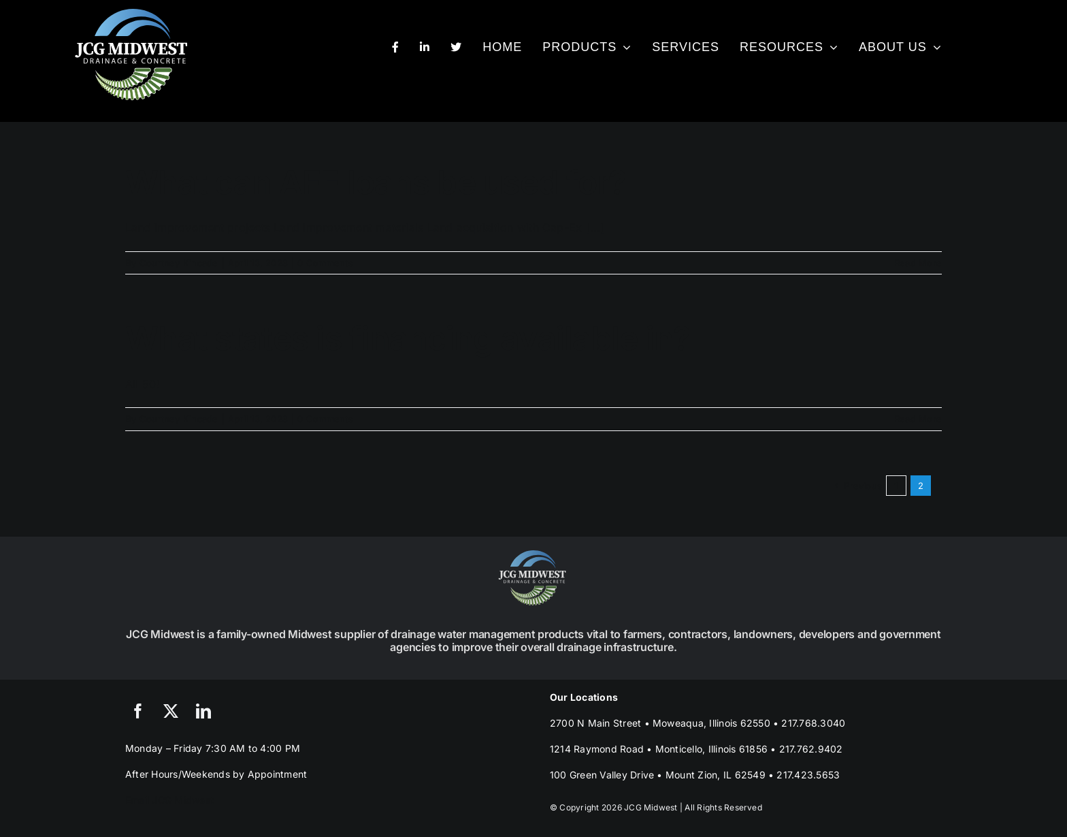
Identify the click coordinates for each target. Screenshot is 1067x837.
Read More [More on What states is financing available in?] (918, 418)
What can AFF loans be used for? (376, 182)
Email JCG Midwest (169, 800)
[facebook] (138, 711)
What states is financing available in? (408, 338)
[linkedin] (203, 711)
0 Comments (324, 262)
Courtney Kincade (178, 262)
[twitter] (171, 711)
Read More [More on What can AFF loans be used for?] (918, 262)
